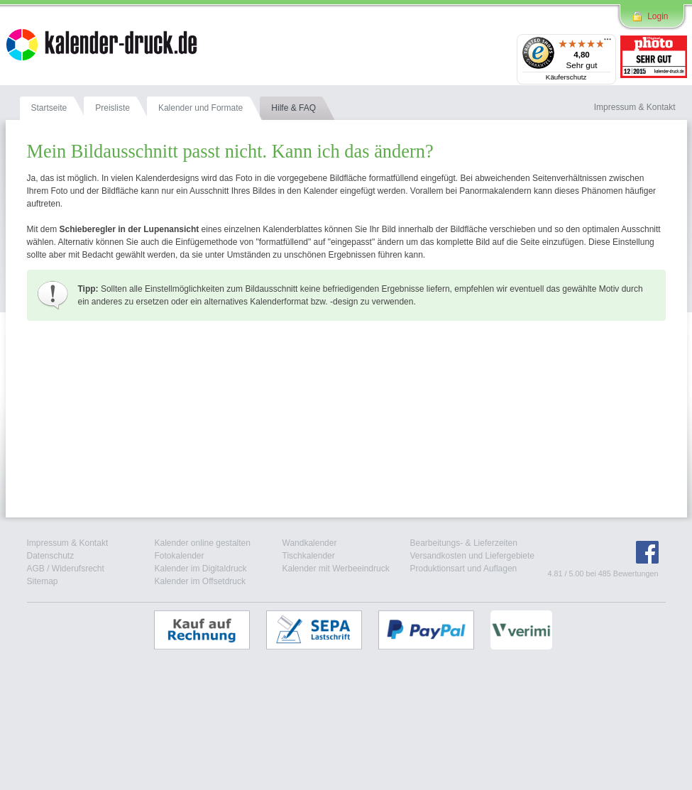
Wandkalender (309, 543)
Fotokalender (179, 556)
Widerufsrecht (78, 569)
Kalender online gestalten (203, 543)
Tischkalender (308, 556)
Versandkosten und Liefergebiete (472, 556)
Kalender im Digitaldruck (201, 569)
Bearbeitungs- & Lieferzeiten (463, 543)
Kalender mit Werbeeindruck (336, 569)
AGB (36, 569)
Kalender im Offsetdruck (200, 581)
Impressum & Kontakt (68, 543)
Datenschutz (51, 556)
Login (657, 16)
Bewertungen (636, 573)
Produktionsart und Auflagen (463, 569)
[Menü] (607, 42)
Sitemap (42, 581)
